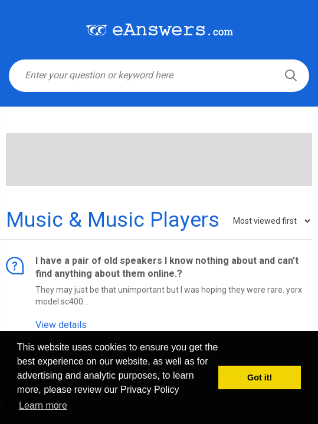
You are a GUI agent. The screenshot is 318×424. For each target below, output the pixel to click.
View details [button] (61, 324)
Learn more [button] (43, 405)
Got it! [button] (259, 377)
